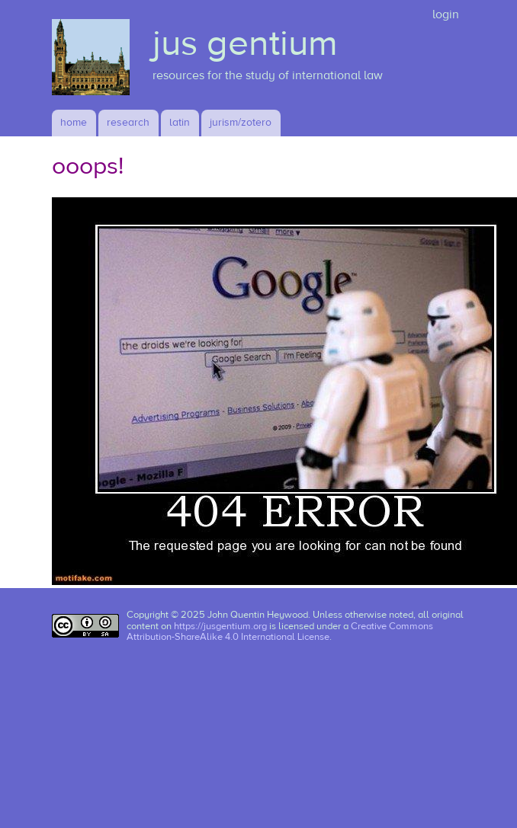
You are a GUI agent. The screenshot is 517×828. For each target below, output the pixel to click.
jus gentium (245, 43)
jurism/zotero (240, 122)
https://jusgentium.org (220, 626)
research (128, 122)
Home (73, 122)
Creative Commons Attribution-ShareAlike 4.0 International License (280, 632)
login (445, 14)
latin (179, 122)
